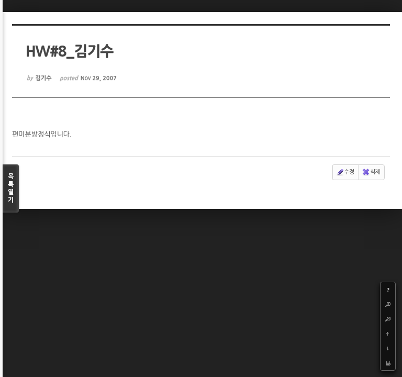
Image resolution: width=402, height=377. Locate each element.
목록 (11, 188)
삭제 (371, 172)
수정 (345, 172)
